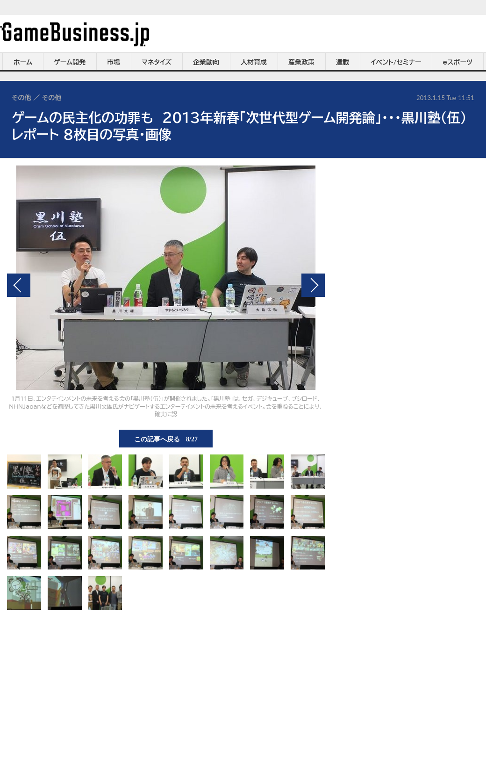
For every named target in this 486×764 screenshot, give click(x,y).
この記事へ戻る (166, 438)
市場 (113, 62)
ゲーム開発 (70, 62)
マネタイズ (157, 62)
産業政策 (301, 62)
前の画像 (18, 285)
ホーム (23, 62)
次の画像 (313, 285)
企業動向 (206, 62)
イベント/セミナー (396, 62)
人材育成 (254, 62)
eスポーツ (457, 62)
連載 (342, 62)
